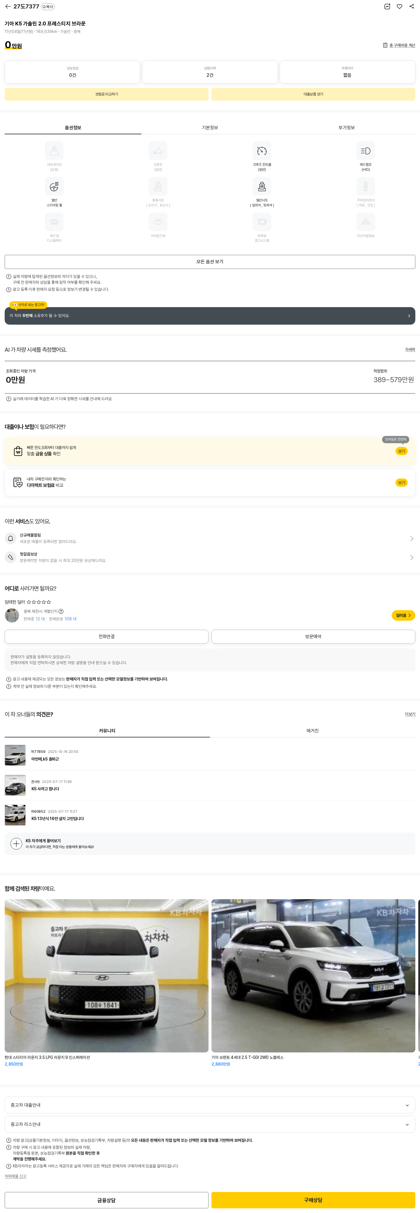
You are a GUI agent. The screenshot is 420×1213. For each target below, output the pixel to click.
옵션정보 (73, 127)
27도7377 (34, 6)
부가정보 (347, 127)
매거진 (313, 731)
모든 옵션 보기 (210, 261)
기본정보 (210, 127)
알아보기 (210, 451)
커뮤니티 (107, 731)
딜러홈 (401, 615)
